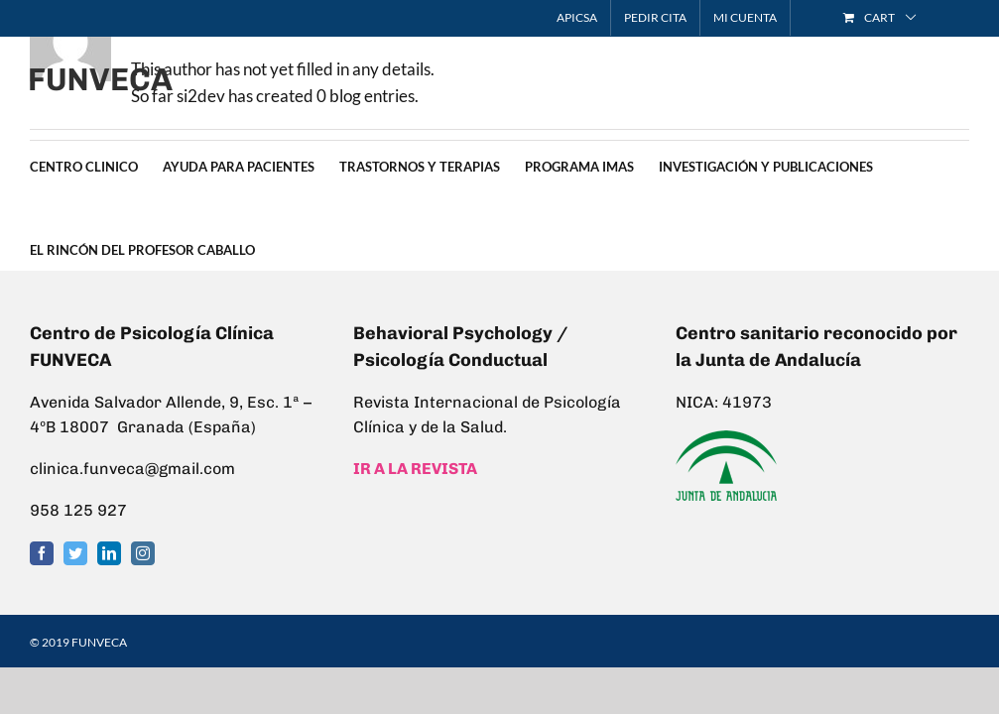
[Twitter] (75, 553)
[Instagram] (143, 553)
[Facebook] (42, 553)
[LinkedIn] (109, 553)
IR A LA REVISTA (415, 468)
